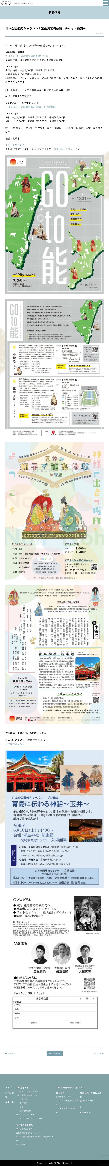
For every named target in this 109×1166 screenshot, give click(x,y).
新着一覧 (9, 1102)
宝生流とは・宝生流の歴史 (27, 1092)
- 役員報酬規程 (23, 1111)
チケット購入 (21, 1144)
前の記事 (98, 1053)
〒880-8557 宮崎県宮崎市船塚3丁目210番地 (30, 107)
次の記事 (10, 1053)
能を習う (60, 1093)
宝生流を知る (22, 1087)
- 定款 (20, 1107)
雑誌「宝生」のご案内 (25, 1115)
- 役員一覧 (21, 1099)
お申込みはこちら (15, 743)
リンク (83, 1087)
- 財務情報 (21, 1103)
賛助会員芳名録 (86, 1101)
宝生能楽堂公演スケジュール (28, 1133)
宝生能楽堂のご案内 (24, 1129)
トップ (8, 1087)
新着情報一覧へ (54, 1054)
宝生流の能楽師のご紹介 (68, 1087)
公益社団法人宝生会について (28, 1095)
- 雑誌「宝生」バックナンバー (30, 1118)
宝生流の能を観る (24, 1125)
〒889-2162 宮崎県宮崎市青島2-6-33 (26, 56)
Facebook (85, 1112)
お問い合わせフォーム (66, 149)
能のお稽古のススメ (64, 1097)
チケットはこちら (15, 145)
